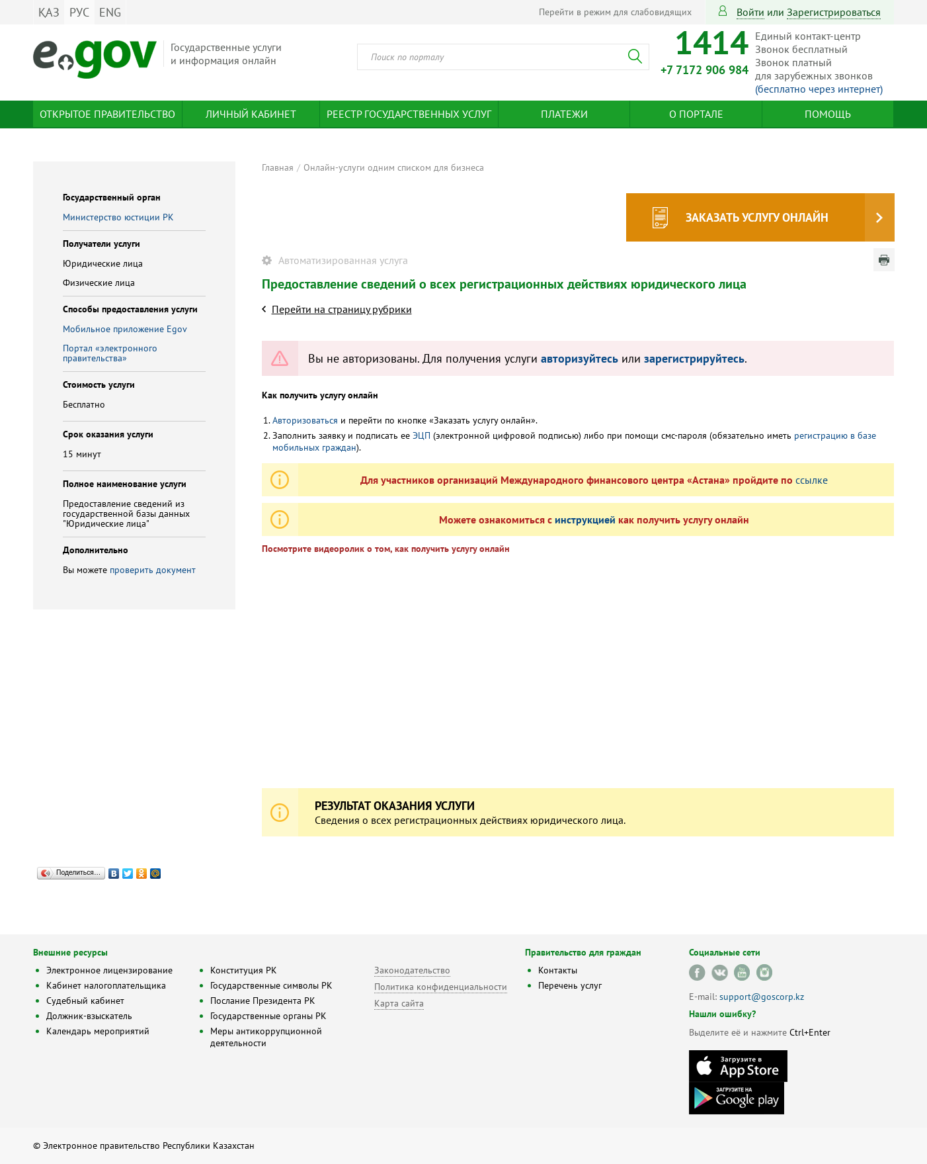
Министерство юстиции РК (118, 217)
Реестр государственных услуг (409, 113)
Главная (278, 167)
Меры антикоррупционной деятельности (266, 1037)
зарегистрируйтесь (694, 358)
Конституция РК (243, 970)
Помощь (828, 113)
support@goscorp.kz (761, 997)
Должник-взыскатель (89, 1016)
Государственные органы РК (268, 1016)
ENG (110, 12)
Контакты (557, 970)
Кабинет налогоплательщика (106, 985)
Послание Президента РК (262, 1001)
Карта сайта (399, 1003)
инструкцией (585, 519)
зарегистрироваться (834, 12)
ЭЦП (421, 435)
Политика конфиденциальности (440, 987)
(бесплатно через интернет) (819, 88)
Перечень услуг (570, 985)
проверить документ (153, 570)
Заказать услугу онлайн (757, 217)
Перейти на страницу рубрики (342, 309)
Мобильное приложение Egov (125, 329)
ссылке (811, 479)
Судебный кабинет (85, 1001)
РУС (79, 12)
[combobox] (503, 57)
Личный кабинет (251, 113)
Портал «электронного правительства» (110, 353)
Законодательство (412, 970)
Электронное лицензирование (109, 970)
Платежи (564, 113)
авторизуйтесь (579, 358)
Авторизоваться (305, 420)
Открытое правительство (107, 113)
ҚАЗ (49, 12)
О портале (696, 113)
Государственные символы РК (271, 985)
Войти (750, 12)
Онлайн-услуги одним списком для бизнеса (393, 167)
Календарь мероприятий (97, 1031)
